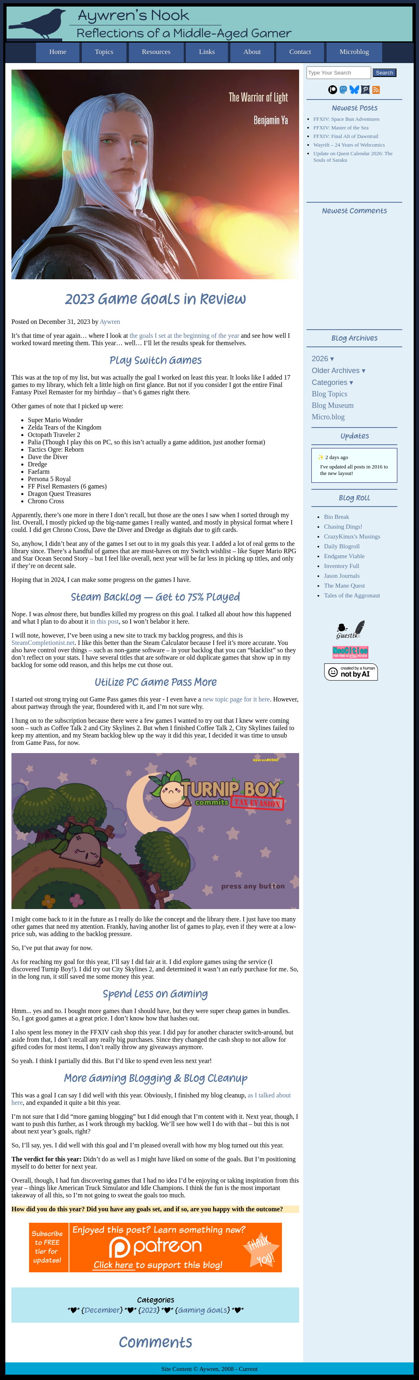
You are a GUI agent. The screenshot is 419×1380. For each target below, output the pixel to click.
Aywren (110, 321)
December (101, 1310)
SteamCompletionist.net (42, 642)
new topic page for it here (236, 699)
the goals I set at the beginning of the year (184, 335)
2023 (148, 1310)
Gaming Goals (202, 1310)
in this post (104, 621)
